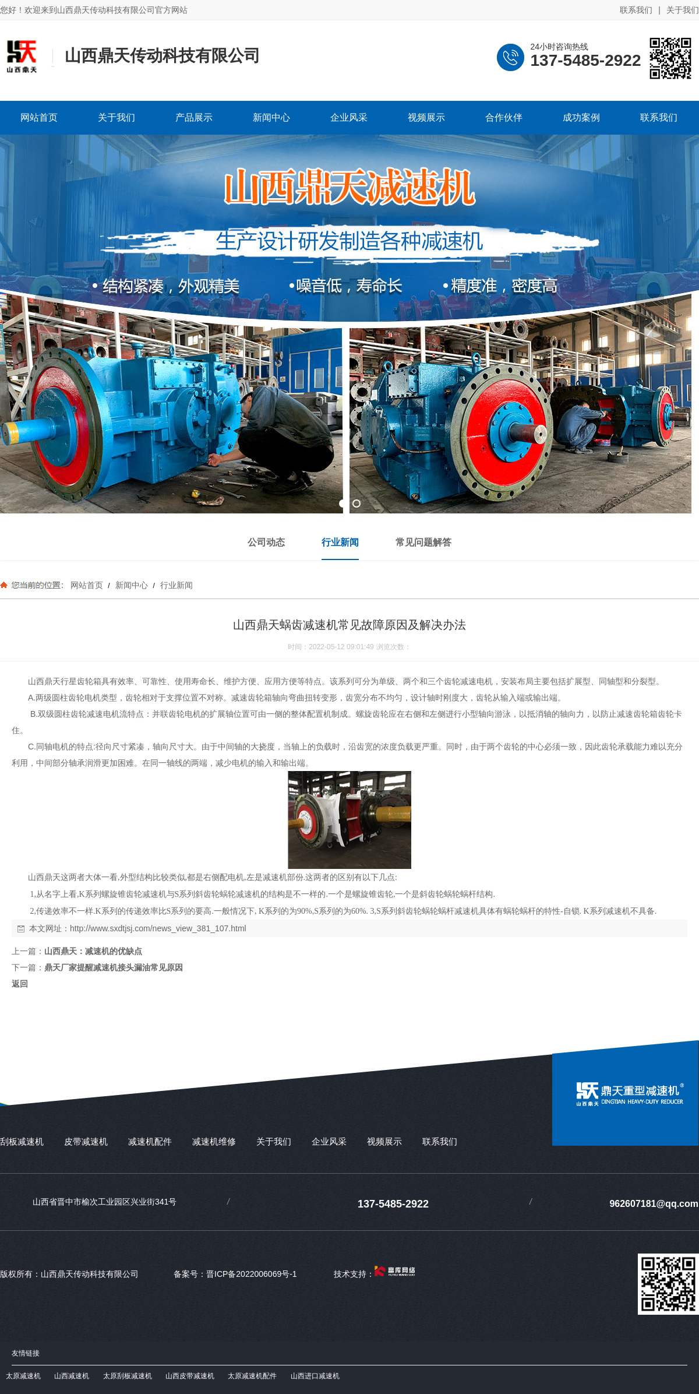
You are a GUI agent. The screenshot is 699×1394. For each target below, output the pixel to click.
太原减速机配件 (252, 1376)
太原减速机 (23, 1376)
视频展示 (384, 1141)
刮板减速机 (22, 1141)
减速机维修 (214, 1141)
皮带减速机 (86, 1141)
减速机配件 (150, 1141)
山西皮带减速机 (189, 1376)
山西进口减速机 (315, 1376)
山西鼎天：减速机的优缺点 (93, 951)
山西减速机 (71, 1376)
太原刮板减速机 (127, 1376)
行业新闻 (175, 585)
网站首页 (86, 585)
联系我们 (636, 10)
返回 (20, 983)
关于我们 (682, 10)
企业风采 (329, 1141)
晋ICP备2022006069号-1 (251, 1274)
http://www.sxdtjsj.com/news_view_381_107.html (158, 928)
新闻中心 (131, 585)
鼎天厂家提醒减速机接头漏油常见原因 (113, 967)
